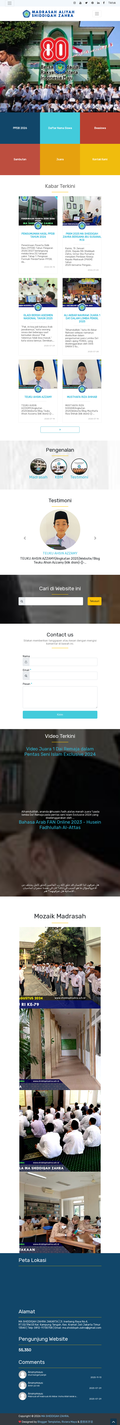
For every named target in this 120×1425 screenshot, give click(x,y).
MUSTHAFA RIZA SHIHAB (82, 397)
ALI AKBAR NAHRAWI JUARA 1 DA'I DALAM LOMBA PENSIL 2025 (82, 318)
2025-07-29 (95, 1388)
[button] (25, 538)
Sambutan (20, 159)
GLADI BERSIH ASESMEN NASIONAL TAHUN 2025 (38, 317)
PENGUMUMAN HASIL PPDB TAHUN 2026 (38, 235)
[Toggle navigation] (9, 3)
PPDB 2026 (20, 128)
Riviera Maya (69, 1421)
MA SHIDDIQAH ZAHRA (55, 1416)
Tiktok (112, 2)
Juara (60, 159)
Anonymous (35, 1372)
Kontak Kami (100, 159)
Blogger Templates (49, 1421)
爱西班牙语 (86, 1421)
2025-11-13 (96, 1377)
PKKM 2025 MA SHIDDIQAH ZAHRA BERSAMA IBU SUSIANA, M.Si (82, 236)
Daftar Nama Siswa (60, 128)
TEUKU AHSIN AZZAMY (38, 397)
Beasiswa (100, 128)
